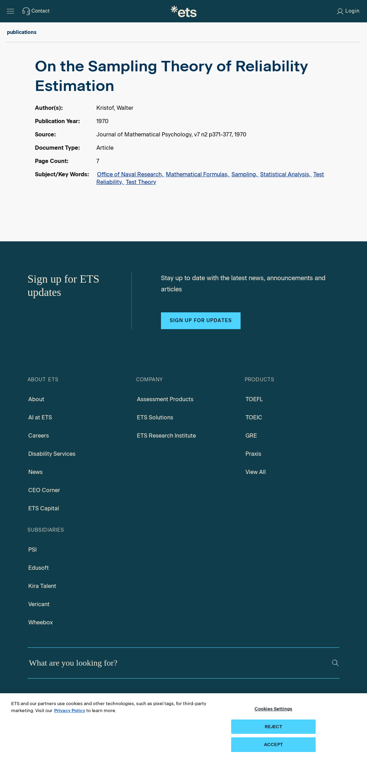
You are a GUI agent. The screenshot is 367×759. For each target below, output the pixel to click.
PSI (32, 549)
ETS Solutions (155, 417)
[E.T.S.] (183, 11)
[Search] (335, 663)
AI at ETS (40, 417)
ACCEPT (273, 744)
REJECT (273, 726)
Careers (38, 435)
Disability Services (51, 454)
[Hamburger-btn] (10, 11)
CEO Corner (44, 490)
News (35, 472)
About (36, 399)
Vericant (39, 604)
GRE (251, 435)
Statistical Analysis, (286, 174)
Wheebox (40, 622)
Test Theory (141, 182)
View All (255, 472)
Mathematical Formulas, (198, 174)
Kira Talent (42, 586)
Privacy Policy (69, 710)
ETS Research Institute (166, 435)
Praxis (253, 454)
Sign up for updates (201, 321)
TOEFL (254, 399)
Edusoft (38, 568)
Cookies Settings (273, 708)
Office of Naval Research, (130, 174)
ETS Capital (43, 508)
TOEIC (253, 417)
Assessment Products (165, 399)
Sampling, (245, 174)
